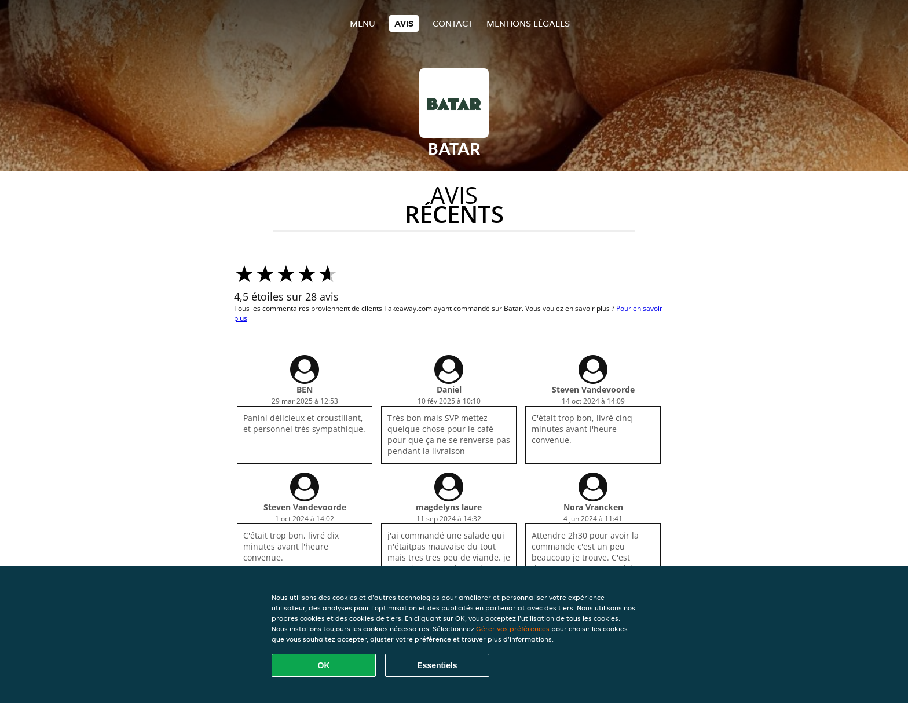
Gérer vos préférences (513, 628)
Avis (403, 23)
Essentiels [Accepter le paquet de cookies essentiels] (437, 665)
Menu (362, 23)
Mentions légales (528, 23)
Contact (453, 23)
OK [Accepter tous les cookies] (324, 665)
